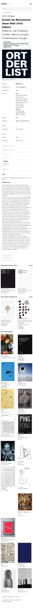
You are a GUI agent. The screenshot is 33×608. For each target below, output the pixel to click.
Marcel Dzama (22, 412)
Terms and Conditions (6, 601)
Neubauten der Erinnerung (6, 321)
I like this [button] (6, 155)
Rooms (2, 565)
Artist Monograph (6, 12)
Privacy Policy (12, 600)
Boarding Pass (4, 383)
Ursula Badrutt (23, 100)
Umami (2, 410)
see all (30, 265)
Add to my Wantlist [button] (8, 150)
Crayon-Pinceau (4, 590)
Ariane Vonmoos (5, 412)
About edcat (4, 596)
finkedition (9, 258)
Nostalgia (20, 356)
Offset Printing (19, 140)
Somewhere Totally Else (23, 488)
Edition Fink (14, 297)
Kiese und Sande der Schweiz (7, 436)
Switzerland (23, 87)
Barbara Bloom (21, 565)
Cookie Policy (18, 600)
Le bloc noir (20, 590)
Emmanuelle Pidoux (23, 591)
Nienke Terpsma (22, 324)
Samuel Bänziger (20, 111)
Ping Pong (20, 436)
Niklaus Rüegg (5, 541)
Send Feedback (11, 596)
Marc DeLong (12, 358)
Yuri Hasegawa (5, 490)
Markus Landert (19, 35)
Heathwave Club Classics (6, 463)
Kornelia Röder (19, 107)
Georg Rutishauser (20, 113)
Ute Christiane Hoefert (21, 95)
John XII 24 (20, 463)
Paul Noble (21, 464)
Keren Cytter (4, 566)
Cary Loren (21, 515)
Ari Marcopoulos (5, 385)
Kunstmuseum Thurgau (14, 38)
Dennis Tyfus (4, 464)
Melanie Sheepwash (5, 356)
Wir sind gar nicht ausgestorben (7, 539)
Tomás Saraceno (22, 385)
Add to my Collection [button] (8, 146)
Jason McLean (5, 358)
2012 (17, 90)
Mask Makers (21, 410)
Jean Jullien (21, 437)
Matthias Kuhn (19, 104)
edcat (7, 260)
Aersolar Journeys (21, 383)
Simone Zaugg (5, 323)
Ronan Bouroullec (6, 591)
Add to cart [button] (6, 169)
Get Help (17, 596)
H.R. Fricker (8, 16)
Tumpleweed (3, 488)
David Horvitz (22, 358)
